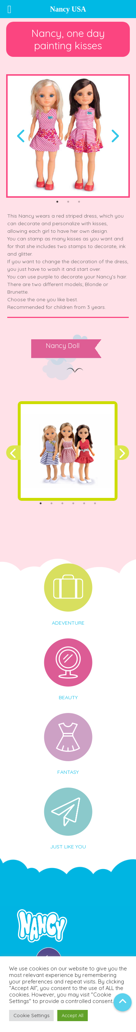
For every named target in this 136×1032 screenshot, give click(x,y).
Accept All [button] (72, 1015)
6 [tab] (95, 503)
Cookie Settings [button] (31, 1015)
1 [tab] (57, 201)
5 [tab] (84, 503)
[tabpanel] (68, 136)
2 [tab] (68, 201)
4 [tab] (73, 503)
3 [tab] (79, 201)
